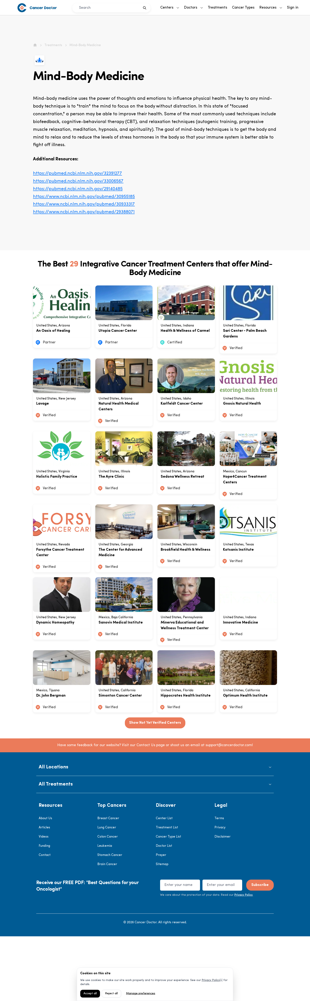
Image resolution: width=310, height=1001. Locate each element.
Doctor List (164, 910)
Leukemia (104, 910)
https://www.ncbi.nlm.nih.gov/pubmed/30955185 (84, 196)
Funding (44, 910)
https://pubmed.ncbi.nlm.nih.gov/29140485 (78, 189)
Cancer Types (243, 8)
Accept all (90, 993)
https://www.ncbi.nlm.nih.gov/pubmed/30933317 (84, 204)
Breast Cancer (108, 883)
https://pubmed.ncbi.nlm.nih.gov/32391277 (77, 173)
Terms (219, 883)
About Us (45, 883)
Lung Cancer (106, 892)
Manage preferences (140, 993)
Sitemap (162, 929)
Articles (44, 892)
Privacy (219, 892)
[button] (155, 832)
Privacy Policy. (243, 959)
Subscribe (260, 950)
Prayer (161, 920)
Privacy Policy (211, 980)
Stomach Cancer (109, 920)
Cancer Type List (168, 901)
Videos (43, 901)
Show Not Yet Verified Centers (155, 788)
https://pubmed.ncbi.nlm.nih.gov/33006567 (78, 181)
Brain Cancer (107, 929)
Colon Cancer (107, 901)
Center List (164, 883)
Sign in (292, 8)
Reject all (111, 993)
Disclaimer (222, 901)
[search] (144, 7)
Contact (45, 920)
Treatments (217, 8)
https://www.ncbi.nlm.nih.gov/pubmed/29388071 (84, 212)
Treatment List (167, 892)
